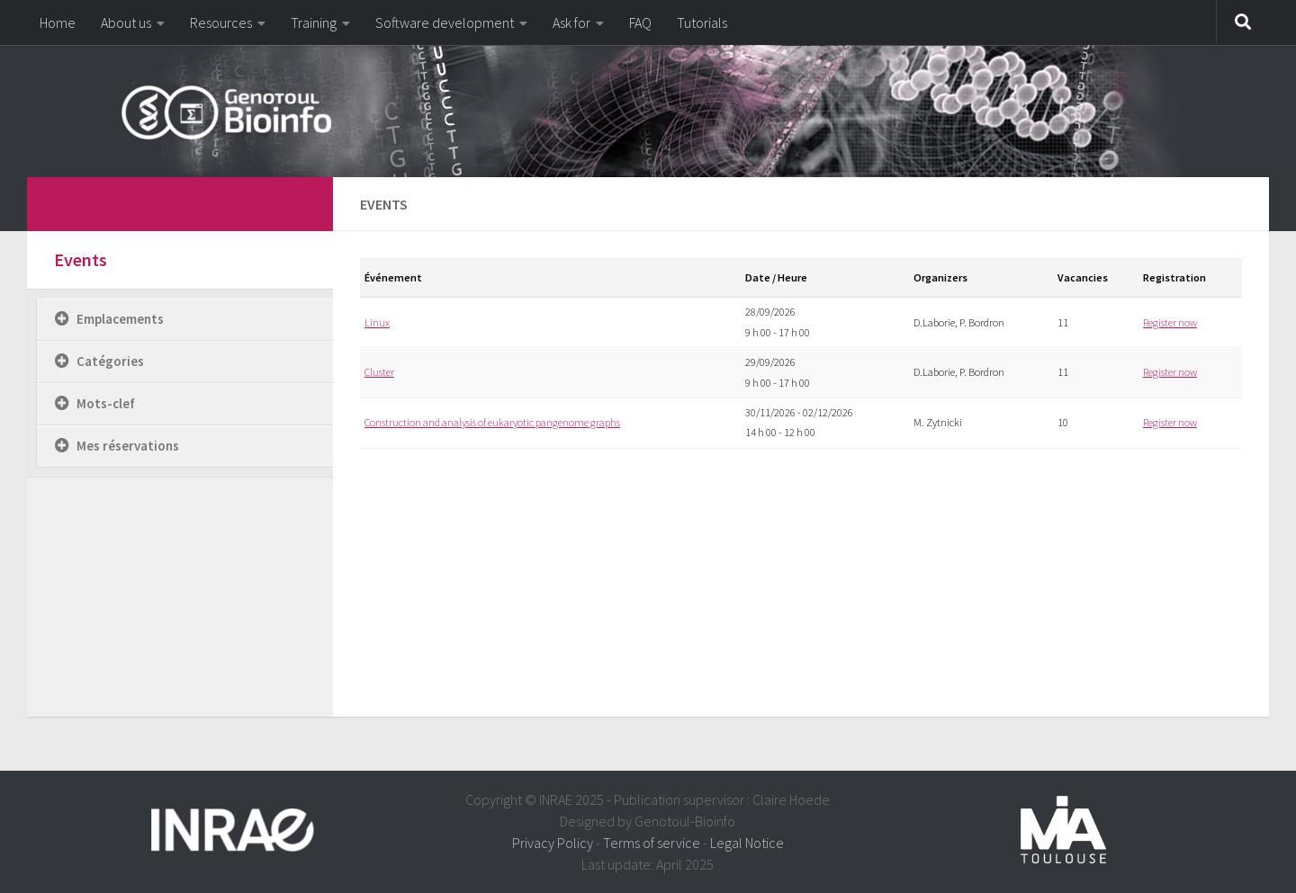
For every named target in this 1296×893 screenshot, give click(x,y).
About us (126, 22)
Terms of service (651, 843)
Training (314, 22)
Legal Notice (747, 843)
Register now (1170, 322)
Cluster (379, 372)
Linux (377, 322)
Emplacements (120, 318)
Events (80, 259)
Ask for (571, 22)
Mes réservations (127, 445)
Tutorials (702, 22)
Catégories (110, 361)
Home (58, 22)
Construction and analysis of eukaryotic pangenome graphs (492, 422)
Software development (444, 22)
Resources (221, 22)
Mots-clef (105, 403)
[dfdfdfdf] (295, 201)
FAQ (640, 22)
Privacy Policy (552, 843)
